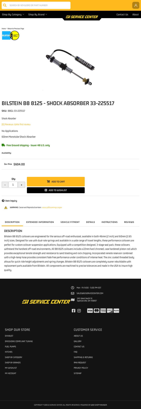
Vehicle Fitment (70, 222)
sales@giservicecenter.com (90, 293)
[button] (36, 5)
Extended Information (40, 222)
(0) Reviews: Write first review (16, 124)
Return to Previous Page (16, 28)
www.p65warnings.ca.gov (52, 207)
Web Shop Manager (99, 405)
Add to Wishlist (58, 190)
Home (4, 28)
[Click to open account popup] (135, 5)
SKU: (4, 110)
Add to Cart (58, 181)
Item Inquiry (11, 200)
